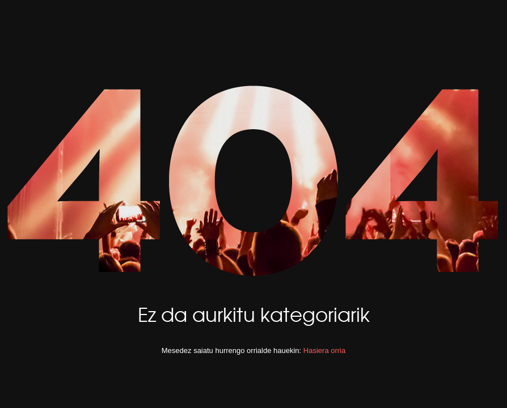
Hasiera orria (324, 350)
